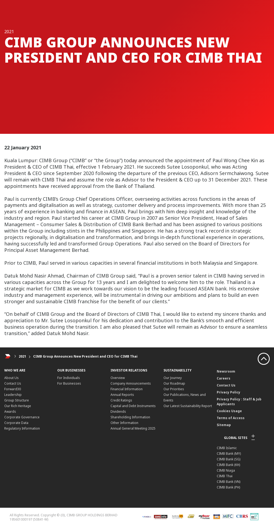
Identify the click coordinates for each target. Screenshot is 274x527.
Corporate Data (16, 422)
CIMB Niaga (226, 470)
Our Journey (172, 378)
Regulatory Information (22, 428)
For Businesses (69, 383)
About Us (11, 378)
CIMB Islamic (227, 448)
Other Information (124, 422)
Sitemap (224, 425)
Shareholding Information (130, 417)
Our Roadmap (174, 383)
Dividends (118, 411)
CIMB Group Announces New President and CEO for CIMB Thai (85, 356)
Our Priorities (173, 389)
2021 (22, 356)
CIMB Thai (225, 476)
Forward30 (12, 389)
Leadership (13, 394)
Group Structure (16, 400)
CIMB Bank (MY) (229, 453)
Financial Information (127, 389)
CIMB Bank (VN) (228, 481)
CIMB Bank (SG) (228, 459)
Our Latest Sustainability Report (187, 406)
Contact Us (12, 383)
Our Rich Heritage (17, 406)
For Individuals (68, 378)
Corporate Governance (22, 417)
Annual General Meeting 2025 (133, 428)
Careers (223, 378)
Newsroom (226, 371)
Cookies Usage (229, 411)
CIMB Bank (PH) (228, 487)
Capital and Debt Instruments (133, 406)
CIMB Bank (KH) (228, 464)
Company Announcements (131, 383)
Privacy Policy (228, 392)
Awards (10, 411)
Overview (118, 378)
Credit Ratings (121, 400)
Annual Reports (122, 394)
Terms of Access (231, 418)
